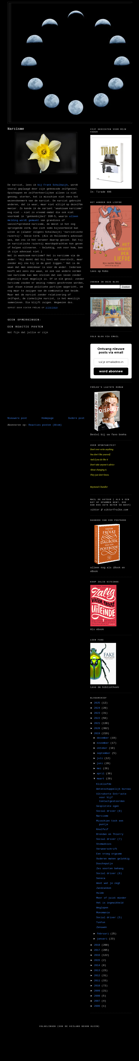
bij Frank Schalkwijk (53, 185)
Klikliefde (103, 784)
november (103, 743)
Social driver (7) (109, 839)
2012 (98, 975)
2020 (98, 728)
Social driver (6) (109, 873)
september (104, 753)
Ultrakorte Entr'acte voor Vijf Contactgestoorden (111, 797)
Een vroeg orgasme (109, 853)
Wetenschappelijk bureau (113, 789)
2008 (98, 995)
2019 (98, 733)
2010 (98, 985)
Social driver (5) (109, 917)
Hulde (100, 893)
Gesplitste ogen (107, 806)
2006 (98, 1006)
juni (100, 763)
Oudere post (76, 418)
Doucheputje (104, 863)
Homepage (48, 418)
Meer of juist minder (111, 898)
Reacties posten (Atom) (45, 425)
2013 (98, 970)
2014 (98, 965)
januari (103, 938)
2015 (98, 960)
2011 (98, 980)
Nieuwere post (17, 418)
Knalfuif (102, 829)
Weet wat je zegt (108, 883)
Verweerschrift (106, 849)
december (103, 738)
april (101, 773)
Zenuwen (101, 927)
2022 (98, 718)
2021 (98, 723)
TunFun (100, 922)
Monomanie (103, 912)
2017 (98, 950)
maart (101, 778)
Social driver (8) (109, 811)
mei (100, 768)
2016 (98, 955)
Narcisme (16, 129)
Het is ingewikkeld (109, 902)
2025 (98, 702)
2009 (98, 990)
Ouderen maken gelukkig (112, 858)
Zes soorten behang (109, 868)
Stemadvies (103, 844)
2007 (98, 1001)
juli (100, 758)
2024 (98, 708)
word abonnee (111, 371)
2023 (98, 713)
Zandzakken (103, 888)
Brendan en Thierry (109, 834)
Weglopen (102, 907)
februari (103, 933)
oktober (103, 748)
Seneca (100, 878)
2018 (98, 945)
